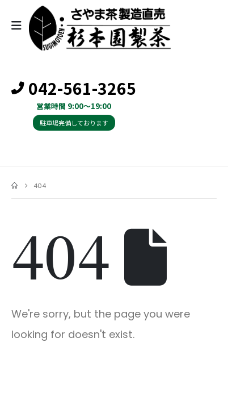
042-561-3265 (73, 88)
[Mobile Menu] (20, 25)
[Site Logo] (100, 28)
